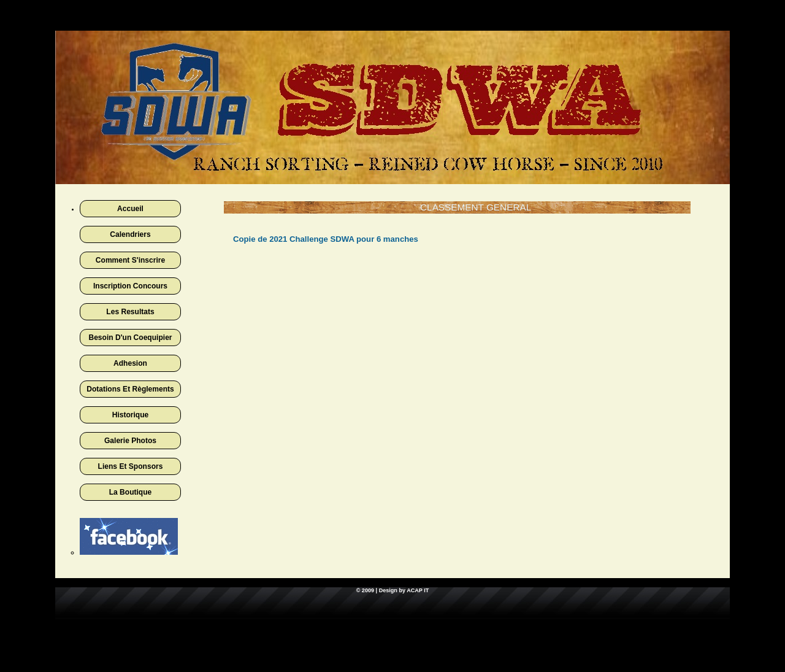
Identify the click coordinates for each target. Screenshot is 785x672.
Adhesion (130, 363)
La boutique (130, 492)
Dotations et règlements (130, 389)
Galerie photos (130, 440)
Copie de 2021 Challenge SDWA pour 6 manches (325, 239)
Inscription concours (130, 286)
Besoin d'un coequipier (130, 337)
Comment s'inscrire (130, 260)
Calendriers (130, 234)
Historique (130, 415)
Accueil (130, 208)
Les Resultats (130, 311)
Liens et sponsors (130, 466)
